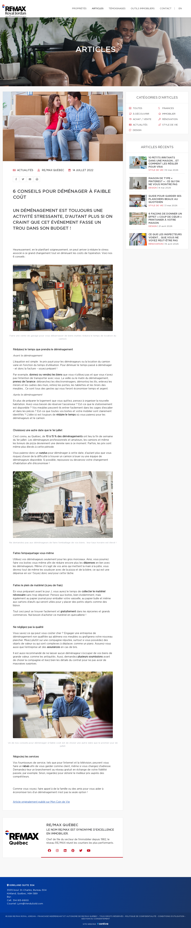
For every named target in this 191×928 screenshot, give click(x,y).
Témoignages (117, 8)
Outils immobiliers (143, 8)
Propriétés (79, 8)
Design (135, 130)
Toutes (135, 108)
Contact (165, 8)
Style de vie (168, 125)
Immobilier (167, 114)
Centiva (102, 924)
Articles (97, 8)
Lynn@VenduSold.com (30, 904)
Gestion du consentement (95, 919)
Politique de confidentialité (140, 916)
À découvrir (139, 114)
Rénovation (168, 119)
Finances (166, 108)
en (180, 8)
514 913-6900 (21, 900)
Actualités (23, 170)
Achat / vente (140, 119)
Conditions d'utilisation (171, 916)
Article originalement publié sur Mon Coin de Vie (41, 802)
